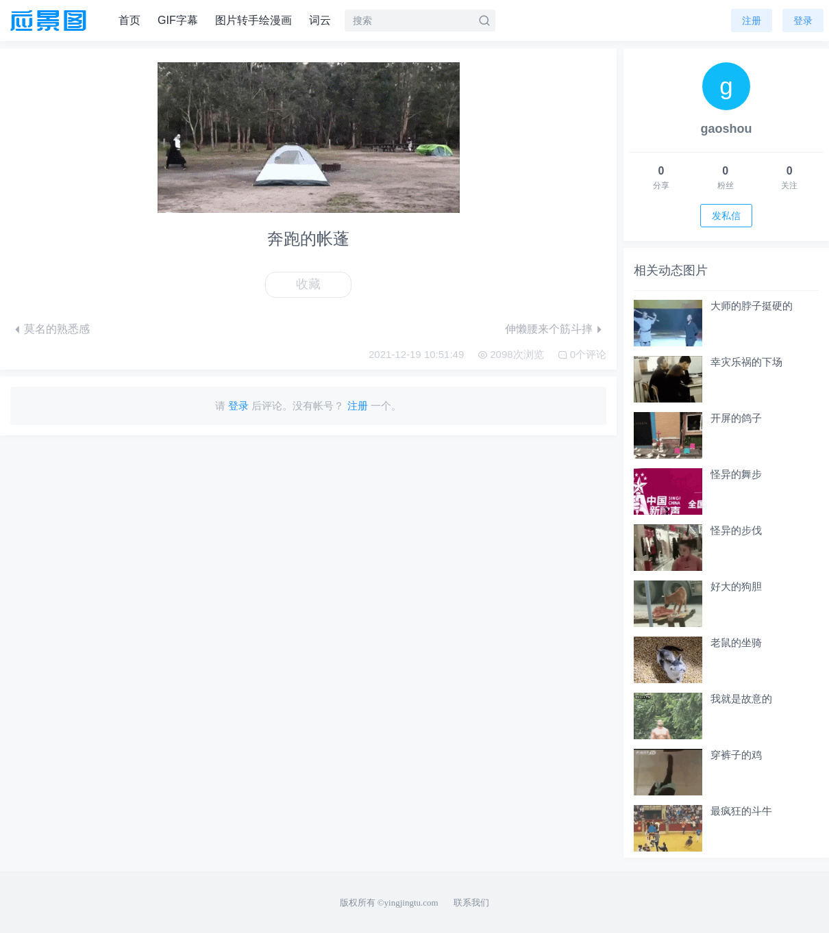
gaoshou (726, 129)
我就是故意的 (741, 698)
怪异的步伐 (736, 530)
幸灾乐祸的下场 (746, 362)
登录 (803, 20)
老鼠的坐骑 (736, 642)
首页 (129, 20)
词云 (320, 20)
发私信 (726, 215)
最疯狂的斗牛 (741, 811)
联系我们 (471, 902)
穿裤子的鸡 (736, 755)
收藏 (308, 284)
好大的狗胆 (736, 586)
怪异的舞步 (736, 474)
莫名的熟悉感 (57, 329)
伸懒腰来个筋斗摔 (549, 329)
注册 (751, 20)
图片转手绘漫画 (253, 20)
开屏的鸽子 (736, 418)
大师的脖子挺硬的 (751, 305)
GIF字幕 (178, 20)
